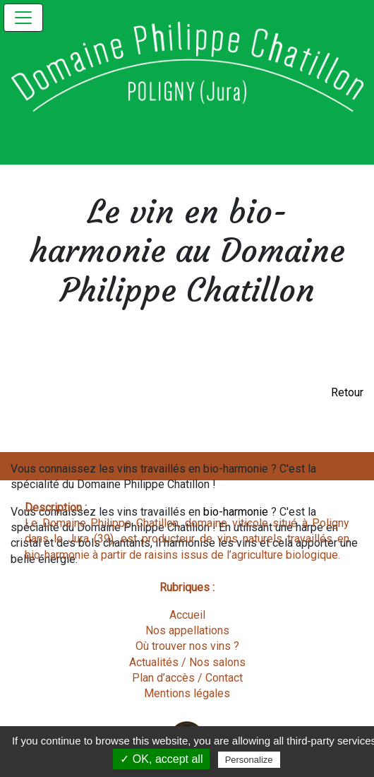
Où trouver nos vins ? (187, 646)
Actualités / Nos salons (187, 662)
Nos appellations (187, 630)
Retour (347, 392)
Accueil (187, 615)
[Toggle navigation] (23, 18)
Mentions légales (187, 693)
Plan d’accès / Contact (187, 677)
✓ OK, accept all (161, 759)
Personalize (249, 759)
